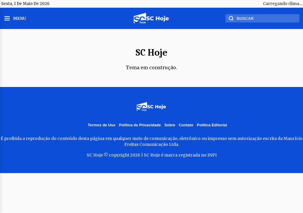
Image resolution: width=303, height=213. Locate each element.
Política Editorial (212, 125)
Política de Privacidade (140, 125)
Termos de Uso (101, 125)
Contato (186, 125)
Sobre (169, 125)
